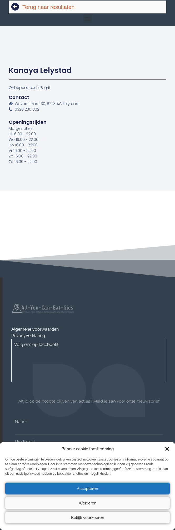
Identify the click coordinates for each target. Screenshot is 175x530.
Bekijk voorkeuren (87, 517)
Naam (21, 422)
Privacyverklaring (28, 335)
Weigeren (88, 503)
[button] (167, 449)
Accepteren (87, 488)
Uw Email (25, 442)
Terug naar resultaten (48, 7)
